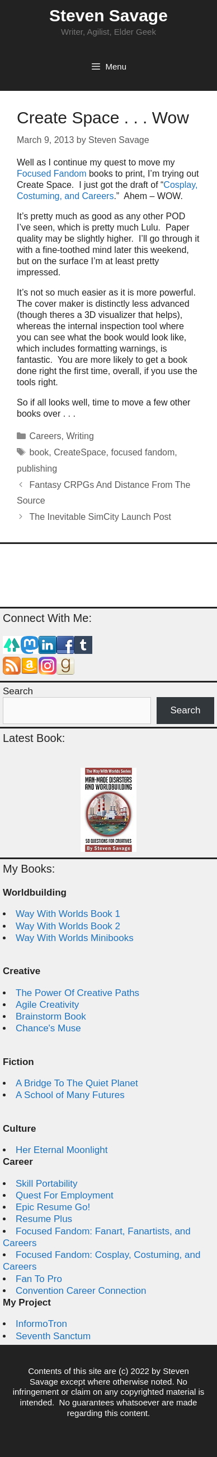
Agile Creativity (47, 1004)
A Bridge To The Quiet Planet (77, 1083)
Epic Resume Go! (53, 1207)
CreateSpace (80, 452)
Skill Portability (47, 1183)
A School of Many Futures (70, 1095)
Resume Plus (44, 1219)
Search (18, 691)
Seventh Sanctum (53, 1336)
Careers (46, 436)
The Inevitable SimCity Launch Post (100, 517)
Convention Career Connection (81, 1290)
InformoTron (41, 1323)
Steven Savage (108, 15)
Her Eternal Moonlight (61, 1150)
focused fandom (142, 452)
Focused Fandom (52, 173)
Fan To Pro (39, 1279)
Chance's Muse (48, 1028)
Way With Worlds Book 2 (68, 926)
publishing (37, 468)
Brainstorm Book (51, 1016)
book (39, 452)
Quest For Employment (65, 1195)
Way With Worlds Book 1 (68, 914)
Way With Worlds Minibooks (75, 938)
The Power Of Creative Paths (77, 993)
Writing (80, 436)
